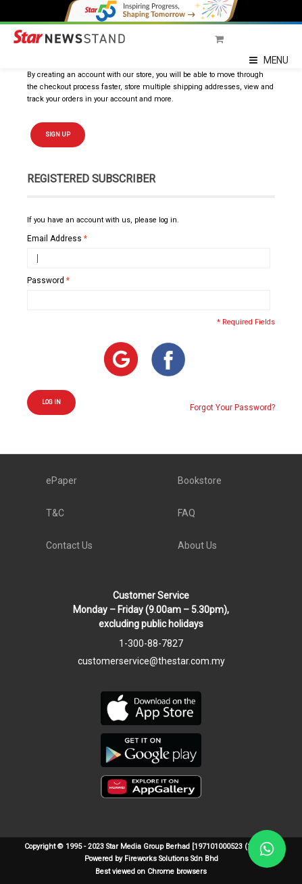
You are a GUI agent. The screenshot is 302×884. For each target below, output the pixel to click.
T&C (55, 513)
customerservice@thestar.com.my (151, 661)
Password (45, 280)
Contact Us (69, 545)
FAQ (186, 513)
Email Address (54, 238)
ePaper (61, 480)
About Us (197, 545)
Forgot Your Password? (232, 407)
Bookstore (200, 480)
